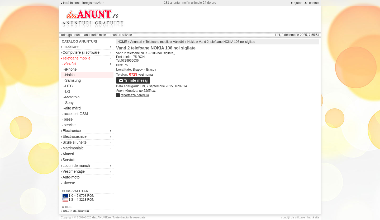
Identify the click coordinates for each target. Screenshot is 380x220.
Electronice (72, 131)
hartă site (313, 217)
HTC (69, 86)
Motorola (72, 97)
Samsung (73, 80)
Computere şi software (81, 52)
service (69, 125)
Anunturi (136, 42)
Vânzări (178, 42)
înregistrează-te (93, 3)
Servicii (68, 160)
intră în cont (71, 3)
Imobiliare (71, 46)
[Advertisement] (223, 19)
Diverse (69, 183)
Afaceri (68, 154)
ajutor (298, 3)
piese (68, 119)
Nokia (70, 75)
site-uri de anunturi (76, 211)
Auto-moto (71, 177)
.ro (101, 217)
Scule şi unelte (75, 142)
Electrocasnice (75, 136)
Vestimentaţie (74, 171)
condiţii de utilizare (293, 217)
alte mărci (73, 108)
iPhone (71, 69)
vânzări (70, 64)
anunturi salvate (121, 35)
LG (67, 91)
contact (314, 3)
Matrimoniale (73, 148)
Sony (69, 102)
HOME (122, 42)
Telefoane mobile (77, 58)
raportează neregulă (135, 95)
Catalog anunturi (79, 41)
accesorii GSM (76, 114)
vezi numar (146, 74)
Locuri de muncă (76, 165)
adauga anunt (70, 35)
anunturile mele (95, 35)
